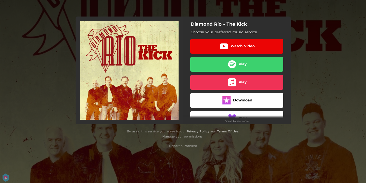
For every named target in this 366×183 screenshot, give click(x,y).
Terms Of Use (227, 131)
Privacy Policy (198, 131)
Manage (168, 136)
